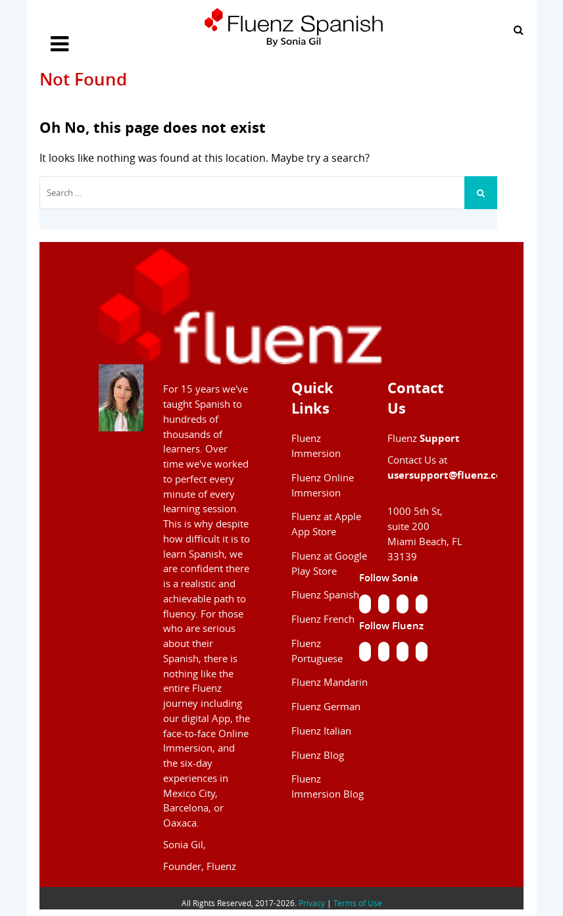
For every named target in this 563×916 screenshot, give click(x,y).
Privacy (312, 903)
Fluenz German (325, 706)
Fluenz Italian (321, 731)
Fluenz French (323, 619)
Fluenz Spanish (325, 595)
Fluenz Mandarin (329, 682)
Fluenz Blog (317, 755)
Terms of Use (357, 903)
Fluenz (423, 438)
